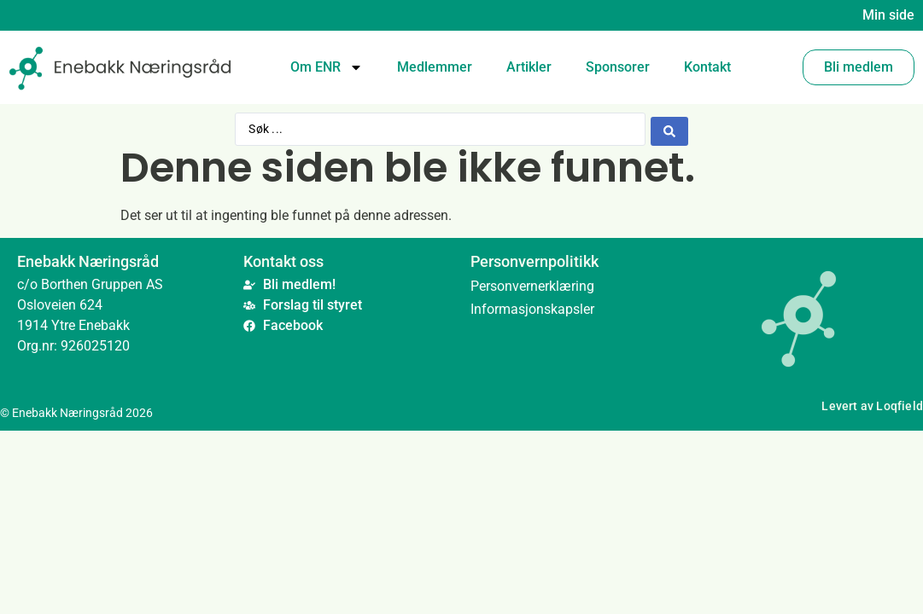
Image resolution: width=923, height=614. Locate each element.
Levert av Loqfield (872, 406)
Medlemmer (434, 67)
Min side (888, 15)
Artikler (529, 67)
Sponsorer (618, 67)
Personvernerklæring (532, 285)
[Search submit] (669, 128)
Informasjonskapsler (532, 308)
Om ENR (326, 67)
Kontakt (707, 67)
